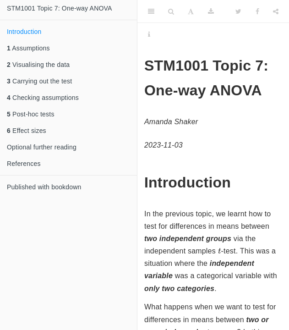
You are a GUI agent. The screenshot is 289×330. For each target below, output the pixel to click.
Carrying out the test (39, 81)
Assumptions (28, 48)
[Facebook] (257, 11)
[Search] (171, 11)
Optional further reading (41, 147)
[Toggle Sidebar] (151, 11)
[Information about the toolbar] (149, 34)
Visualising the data (38, 64)
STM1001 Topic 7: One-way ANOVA (59, 8)
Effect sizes (26, 130)
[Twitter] (238, 11)
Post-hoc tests (31, 114)
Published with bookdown (44, 187)
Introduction (24, 31)
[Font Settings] (191, 11)
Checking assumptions (43, 97)
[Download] (211, 11)
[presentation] (219, 250)
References (24, 163)
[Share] (275, 11)
